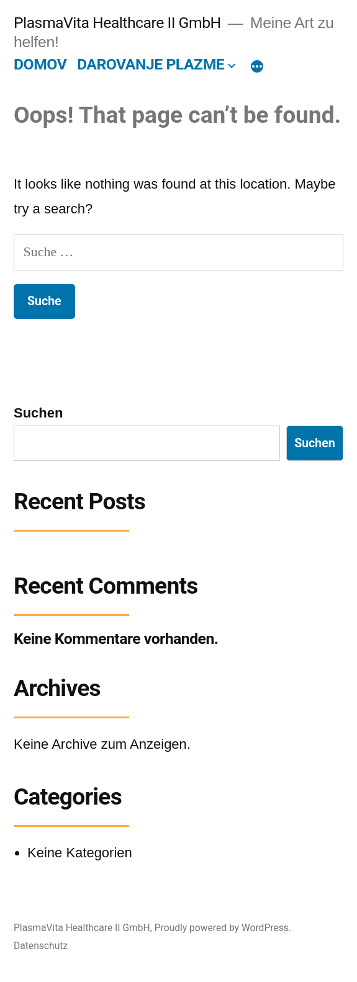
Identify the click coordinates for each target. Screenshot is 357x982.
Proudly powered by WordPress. (223, 928)
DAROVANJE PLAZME (150, 64)
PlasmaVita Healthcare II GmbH (117, 23)
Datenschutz (41, 946)
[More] (257, 67)
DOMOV (40, 64)
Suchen (38, 413)
